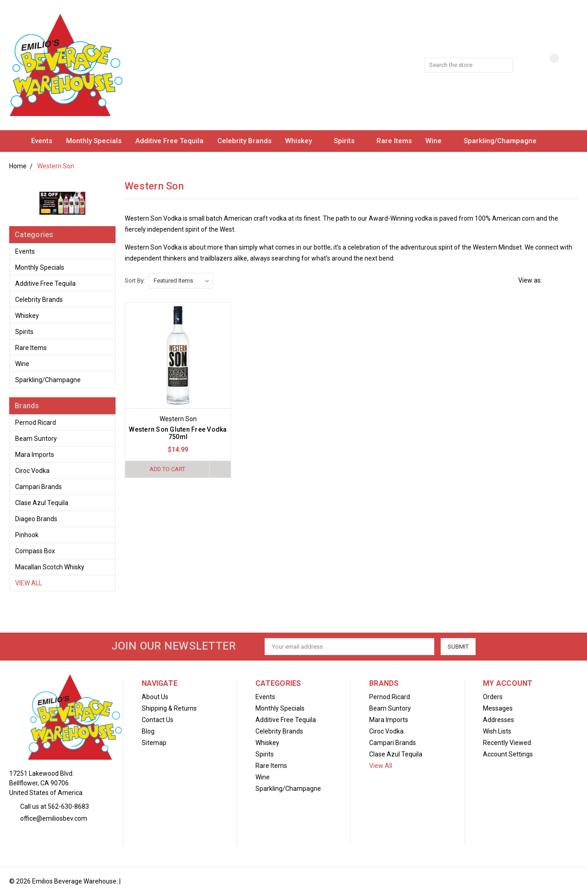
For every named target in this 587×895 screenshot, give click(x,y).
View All (28, 583)
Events (41, 141)
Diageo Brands (36, 519)
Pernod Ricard (35, 422)
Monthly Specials (94, 141)
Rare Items (394, 141)
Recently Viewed (507, 742)
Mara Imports (34, 454)
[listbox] (181, 281)
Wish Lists (497, 731)
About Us (155, 696)
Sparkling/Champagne (504, 141)
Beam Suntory (36, 438)
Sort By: (135, 280)
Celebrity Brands (244, 141)
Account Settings (508, 754)
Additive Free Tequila (169, 141)
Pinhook (27, 535)
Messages (498, 708)
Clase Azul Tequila (41, 502)
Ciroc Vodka (32, 470)
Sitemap (154, 742)
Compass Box (35, 551)
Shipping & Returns (169, 708)
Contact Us (157, 719)
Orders (493, 696)
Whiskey (302, 141)
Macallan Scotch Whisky (49, 567)
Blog (148, 731)
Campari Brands (38, 486)
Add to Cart (167, 469)
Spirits (348, 141)
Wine (438, 141)
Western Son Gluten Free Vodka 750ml (178, 433)
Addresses (498, 719)
